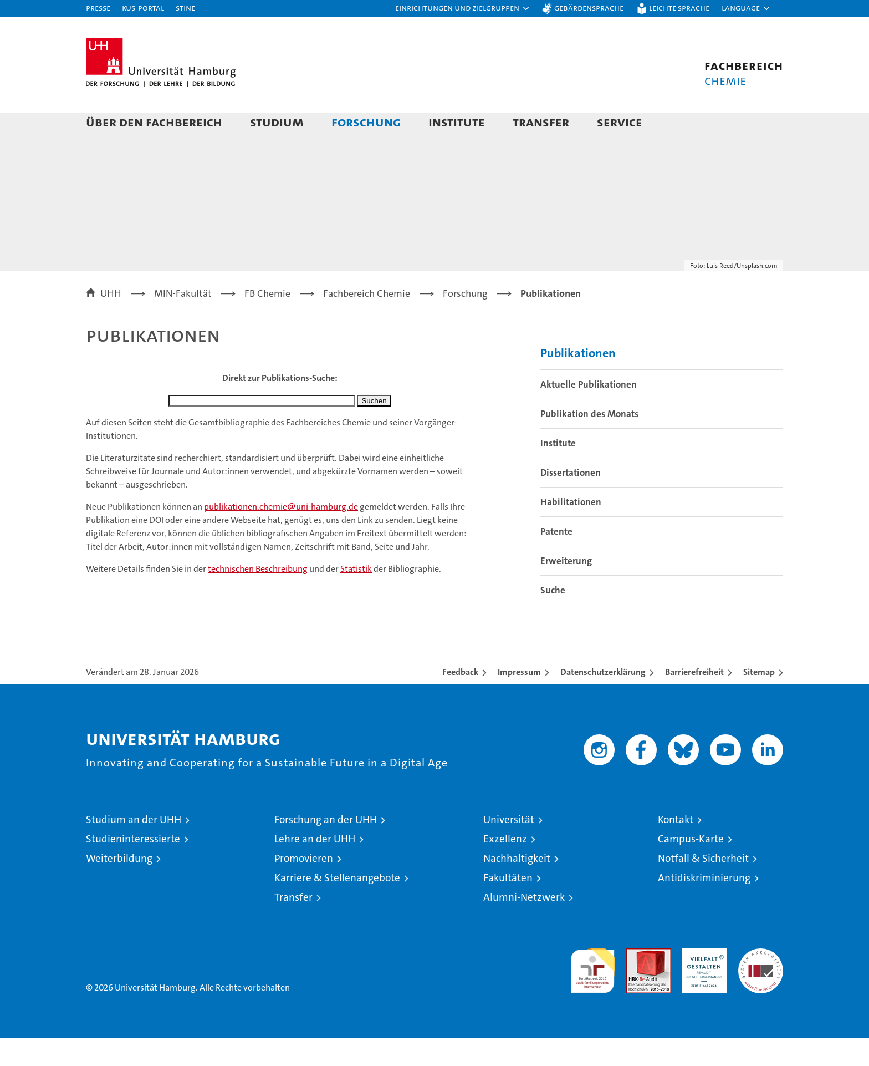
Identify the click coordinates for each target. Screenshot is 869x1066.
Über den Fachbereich (154, 122)
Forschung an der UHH (325, 848)
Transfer (541, 122)
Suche (552, 618)
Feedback (460, 700)
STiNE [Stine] (185, 7)
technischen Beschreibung (258, 597)
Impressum (519, 700)
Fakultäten (508, 906)
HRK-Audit (702, 982)
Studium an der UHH (133, 848)
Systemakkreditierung (760, 982)
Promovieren (303, 887)
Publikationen (578, 381)
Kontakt (675, 848)
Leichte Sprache (679, 7)
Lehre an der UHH (314, 867)
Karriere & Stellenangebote (337, 906)
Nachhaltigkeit (516, 887)
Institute (456, 122)
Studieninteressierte (133, 867)
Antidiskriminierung (704, 906)
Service (619, 122)
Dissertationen (570, 501)
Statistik (356, 597)
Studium (277, 122)
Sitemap (759, 700)
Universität (508, 848)
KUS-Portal (143, 7)
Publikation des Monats (589, 442)
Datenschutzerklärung (603, 700)
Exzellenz (505, 867)
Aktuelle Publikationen (588, 413)
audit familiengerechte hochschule (592, 994)
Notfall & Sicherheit (703, 887)
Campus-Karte (691, 867)
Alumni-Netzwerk (524, 925)
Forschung (366, 122)
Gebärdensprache (588, 7)
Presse (98, 7)
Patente (556, 560)
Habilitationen (570, 530)
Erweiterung (566, 589)
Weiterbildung (119, 887)
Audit (636, 982)
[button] (462, 8)
